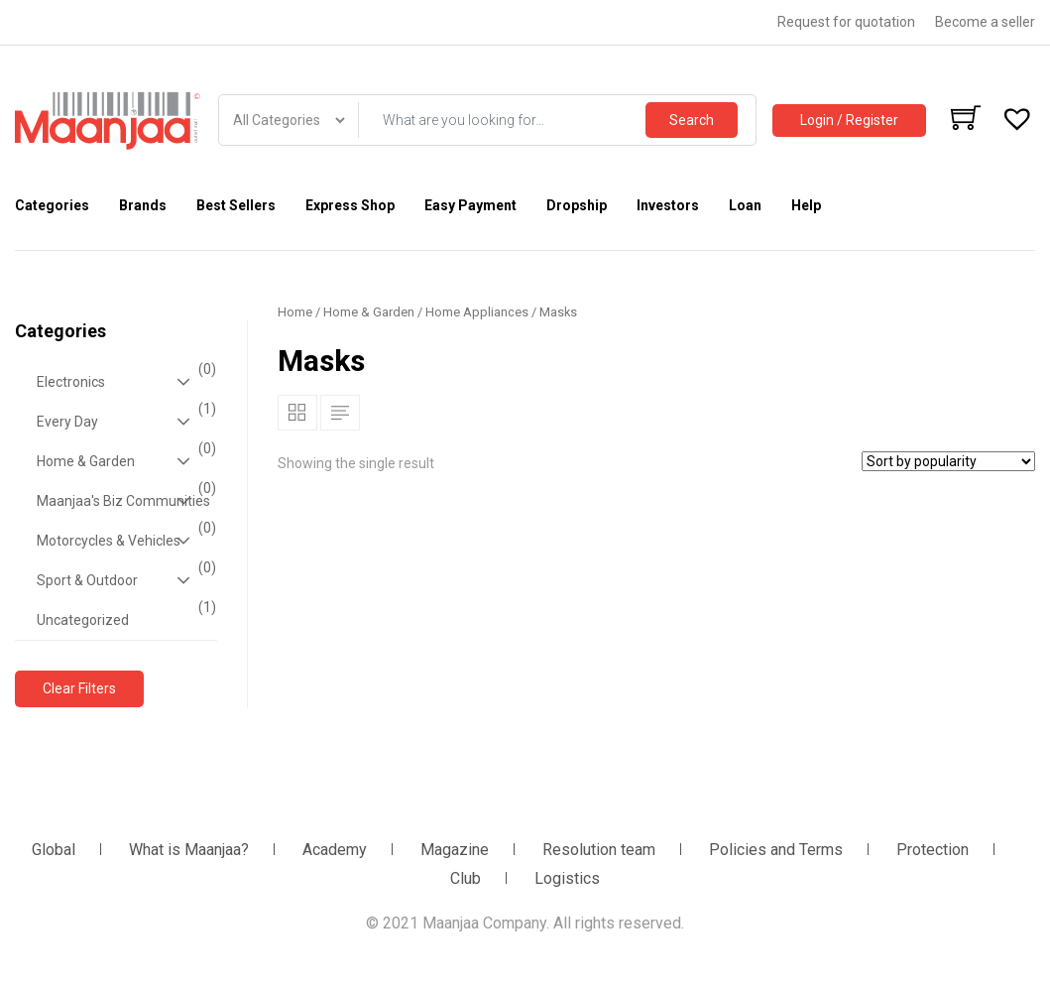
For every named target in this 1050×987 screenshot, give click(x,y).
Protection (932, 849)
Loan (745, 205)
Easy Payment (470, 205)
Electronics (124, 382)
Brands (143, 205)
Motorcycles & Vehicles (124, 540)
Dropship (576, 205)
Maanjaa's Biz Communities (124, 501)
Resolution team (598, 849)
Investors (668, 205)
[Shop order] (948, 461)
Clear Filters (79, 688)
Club (465, 878)
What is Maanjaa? (189, 849)
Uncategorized (124, 614)
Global (53, 849)
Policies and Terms (776, 849)
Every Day (124, 421)
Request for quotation (846, 22)
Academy (334, 849)
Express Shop (350, 205)
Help (806, 205)
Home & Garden (124, 461)
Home (295, 312)
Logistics (567, 878)
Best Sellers (236, 205)
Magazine (454, 849)
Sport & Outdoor (124, 580)
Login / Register (849, 120)
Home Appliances (476, 312)
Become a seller (985, 22)
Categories (52, 205)
